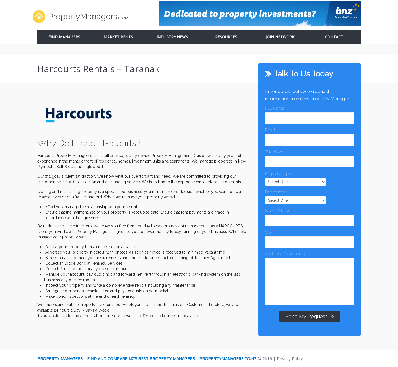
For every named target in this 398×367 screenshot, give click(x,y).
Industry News (172, 36)
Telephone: (275, 152)
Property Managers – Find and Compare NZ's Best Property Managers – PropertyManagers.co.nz (146, 358)
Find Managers (64, 36)
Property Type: (279, 173)
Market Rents (118, 36)
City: (269, 232)
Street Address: (279, 210)
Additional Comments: (285, 253)
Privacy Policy (290, 358)
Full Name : (276, 108)
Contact (334, 36)
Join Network (280, 36)
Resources (226, 36)
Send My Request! (310, 316)
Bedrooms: (275, 192)
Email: (271, 129)
